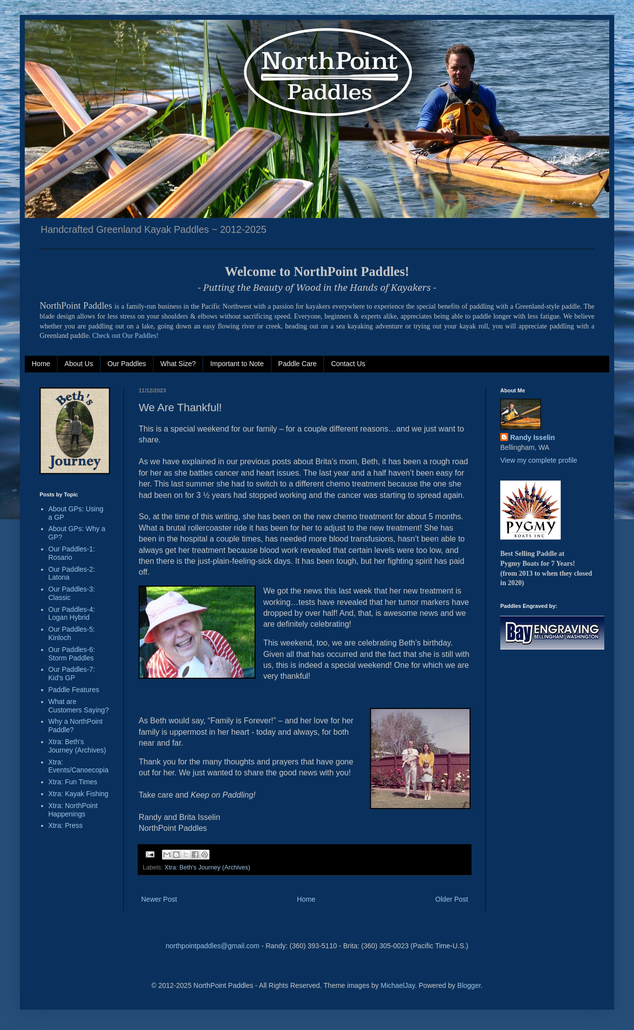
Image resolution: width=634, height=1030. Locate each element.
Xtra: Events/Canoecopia (78, 766)
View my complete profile (538, 460)
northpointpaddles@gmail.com (212, 946)
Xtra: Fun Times (73, 782)
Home (41, 364)
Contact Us (348, 364)
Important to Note (237, 364)
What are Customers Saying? (79, 706)
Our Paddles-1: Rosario (72, 553)
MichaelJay (397, 985)
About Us (78, 364)
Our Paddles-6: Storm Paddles (72, 654)
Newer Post (159, 899)
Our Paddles (126, 364)
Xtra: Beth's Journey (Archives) (207, 867)
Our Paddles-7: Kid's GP (72, 673)
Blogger (468, 985)
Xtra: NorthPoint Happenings (73, 810)
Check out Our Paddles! (125, 335)
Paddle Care (297, 364)
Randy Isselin (532, 437)
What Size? (178, 364)
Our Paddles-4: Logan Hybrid (72, 613)
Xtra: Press (66, 825)
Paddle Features (74, 690)
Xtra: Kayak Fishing (78, 794)
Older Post (451, 899)
